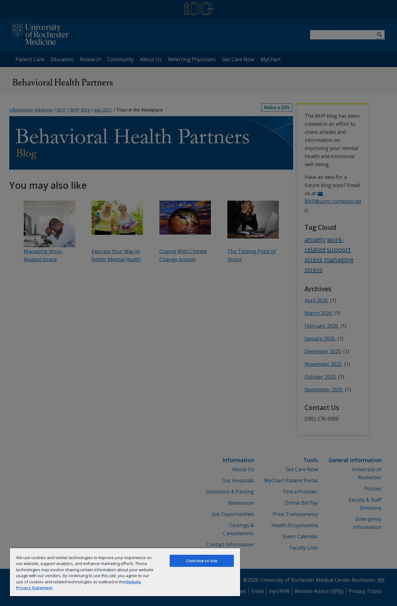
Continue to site (201, 560)
